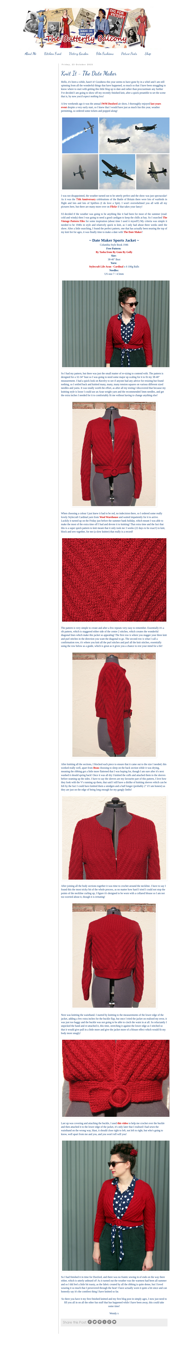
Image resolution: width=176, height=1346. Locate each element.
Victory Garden (78, 54)
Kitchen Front (52, 54)
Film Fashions (105, 54)
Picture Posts (129, 54)
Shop (148, 54)
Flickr (113, 206)
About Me (30, 54)
